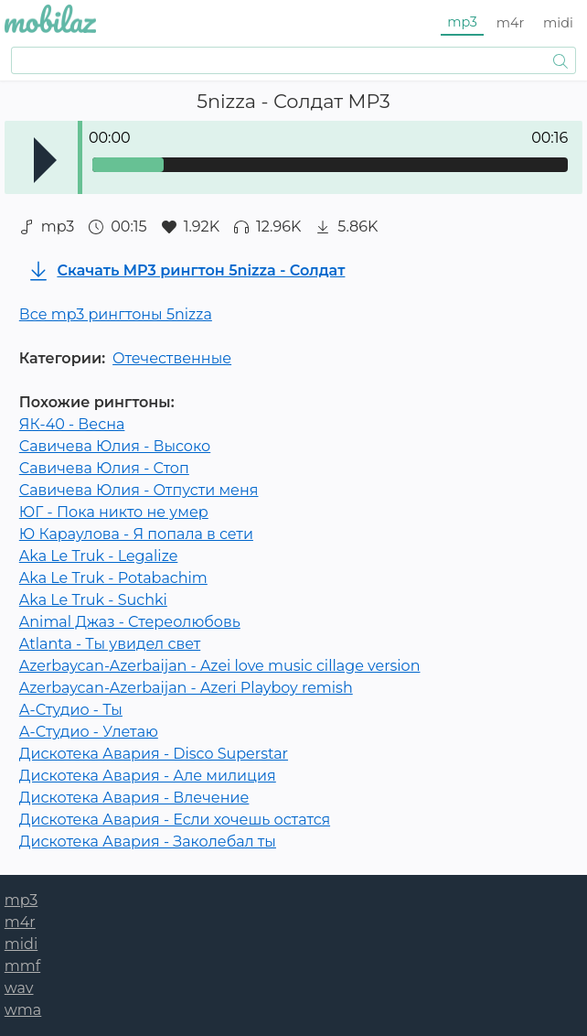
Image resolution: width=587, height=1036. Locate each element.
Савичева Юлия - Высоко (114, 446)
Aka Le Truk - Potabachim (113, 578)
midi (558, 23)
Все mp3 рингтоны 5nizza (115, 314)
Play (45, 160)
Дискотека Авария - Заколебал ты (147, 841)
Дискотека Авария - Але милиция (147, 775)
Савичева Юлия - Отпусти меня (139, 490)
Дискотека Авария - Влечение (134, 797)
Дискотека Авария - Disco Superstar (153, 753)
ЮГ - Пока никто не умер (113, 512)
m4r (510, 23)
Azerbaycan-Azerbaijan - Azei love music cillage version (220, 665)
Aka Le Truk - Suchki (93, 600)
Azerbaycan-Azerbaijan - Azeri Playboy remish (186, 687)
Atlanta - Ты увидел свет (109, 644)
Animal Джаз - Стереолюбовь (129, 622)
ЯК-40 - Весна (72, 424)
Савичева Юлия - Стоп (104, 468)
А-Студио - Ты (71, 709)
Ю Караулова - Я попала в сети (136, 534)
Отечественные (171, 358)
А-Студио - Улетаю (88, 731)
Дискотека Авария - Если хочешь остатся (174, 819)
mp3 (462, 22)
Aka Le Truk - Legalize (98, 556)
